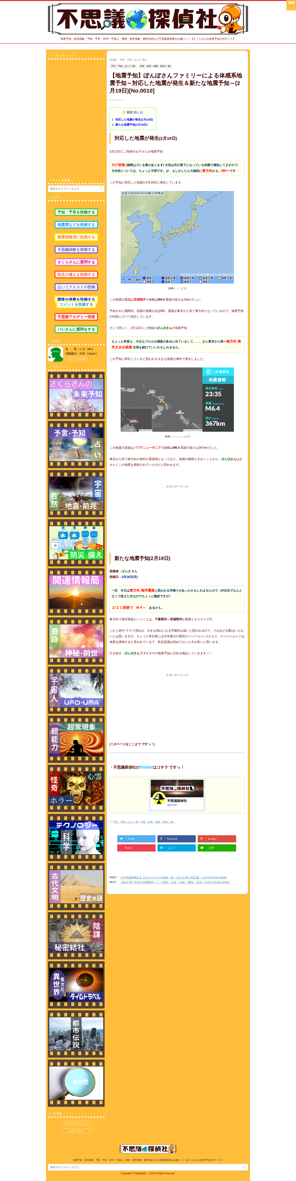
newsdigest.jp (177, 436)
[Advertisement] (177, 515)
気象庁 (177, 288)
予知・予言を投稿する (76, 212)
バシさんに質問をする (76, 329)
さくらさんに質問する (76, 262)
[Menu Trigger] (291, 5)
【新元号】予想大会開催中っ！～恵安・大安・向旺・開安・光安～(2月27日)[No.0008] (174, 882)
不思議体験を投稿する (76, 249)
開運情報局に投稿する (76, 237)
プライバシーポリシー (76, 1123)
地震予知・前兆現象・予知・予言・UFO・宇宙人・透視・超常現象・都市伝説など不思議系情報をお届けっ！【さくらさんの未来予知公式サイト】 (148, 1160)
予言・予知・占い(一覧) (126, 822)
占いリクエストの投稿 (76, 287)
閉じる (138, 112)
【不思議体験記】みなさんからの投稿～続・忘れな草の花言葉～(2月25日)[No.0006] (173, 877)
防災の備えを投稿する (76, 274)
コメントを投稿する (76, 304)
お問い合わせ (76, 1130)
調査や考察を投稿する (76, 299)
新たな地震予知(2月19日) (131, 124)
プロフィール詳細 (76, 359)
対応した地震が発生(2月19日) (134, 119)
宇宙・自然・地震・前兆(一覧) (157, 822)
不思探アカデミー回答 (76, 317)
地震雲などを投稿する (76, 225)
